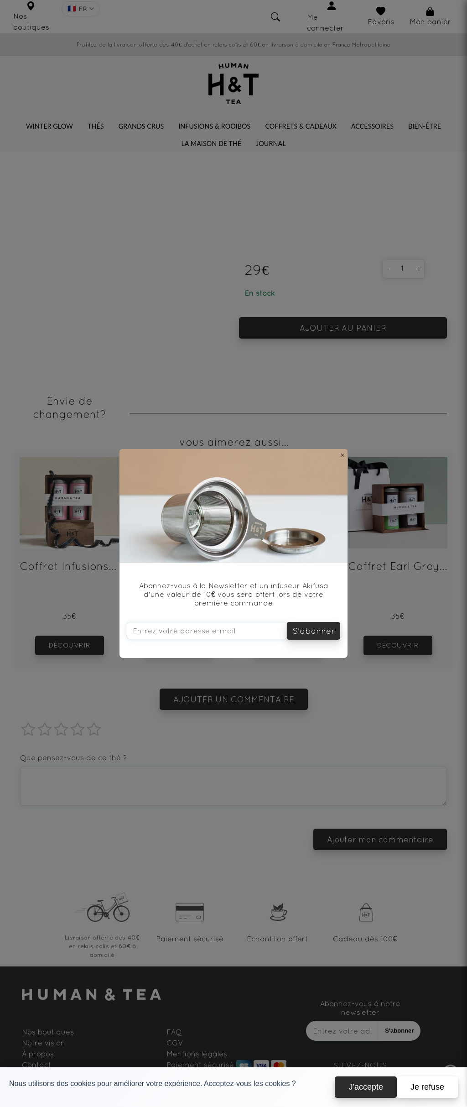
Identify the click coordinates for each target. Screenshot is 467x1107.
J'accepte (365, 1086)
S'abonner (313, 631)
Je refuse (427, 1086)
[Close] (342, 455)
